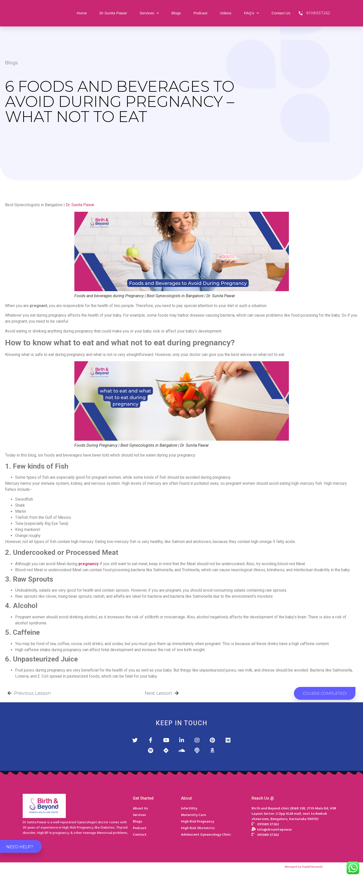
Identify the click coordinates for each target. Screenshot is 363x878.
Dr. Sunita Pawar (80, 204)
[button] (324, 693)
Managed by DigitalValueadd (304, 869)
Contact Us (280, 13)
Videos (225, 13)
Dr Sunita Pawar (113, 13)
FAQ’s (251, 13)
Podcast (200, 13)
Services (149, 13)
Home (82, 13)
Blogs (176, 13)
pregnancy (88, 563)
